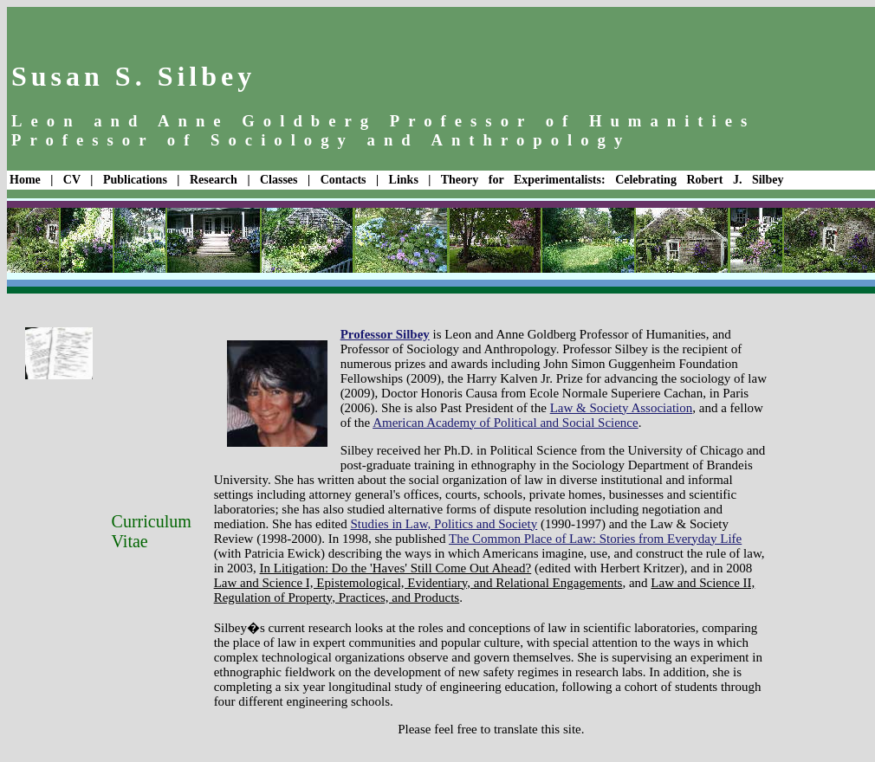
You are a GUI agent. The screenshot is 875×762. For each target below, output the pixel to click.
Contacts (343, 179)
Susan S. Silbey (133, 76)
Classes (279, 179)
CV (72, 179)
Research (213, 179)
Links (403, 179)
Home (25, 179)
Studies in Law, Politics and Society (444, 524)
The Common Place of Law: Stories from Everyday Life (595, 539)
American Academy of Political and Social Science (505, 422)
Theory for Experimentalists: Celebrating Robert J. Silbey (612, 179)
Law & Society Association (621, 408)
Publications (135, 179)
